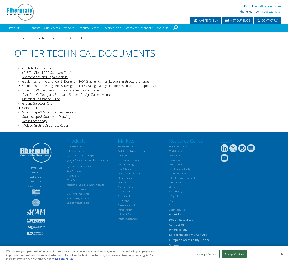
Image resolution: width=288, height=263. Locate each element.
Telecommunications (128, 205)
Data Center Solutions (128, 159)
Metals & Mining (126, 178)
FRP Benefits (32, 28)
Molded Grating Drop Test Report (45, 125)
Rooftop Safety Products (78, 198)
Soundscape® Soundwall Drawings (47, 116)
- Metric (155, 86)
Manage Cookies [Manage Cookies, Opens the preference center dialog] (206, 254)
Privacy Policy (36, 172)
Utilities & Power (126, 214)
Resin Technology (34, 121)
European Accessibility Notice (189, 240)
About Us (162, 28)
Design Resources (177, 209)
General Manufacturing (129, 173)
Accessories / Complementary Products (85, 184)
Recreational (124, 196)
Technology (123, 200)
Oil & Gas (122, 182)
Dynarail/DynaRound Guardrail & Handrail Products (87, 161)
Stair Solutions (74, 171)
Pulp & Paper (124, 191)
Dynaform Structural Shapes (80, 155)
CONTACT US (269, 20)
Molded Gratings (75, 146)
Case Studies (174, 155)
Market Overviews (177, 150)
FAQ (171, 200)
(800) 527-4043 (271, 11)
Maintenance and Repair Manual (45, 77)
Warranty (36, 181)
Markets (69, 28)
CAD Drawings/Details (179, 168)
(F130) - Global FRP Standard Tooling (48, 72)
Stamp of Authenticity (138, 28)
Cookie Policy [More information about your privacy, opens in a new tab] (64, 259)
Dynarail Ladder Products (79, 166)
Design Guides (175, 164)
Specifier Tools (112, 28)
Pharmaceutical (125, 187)
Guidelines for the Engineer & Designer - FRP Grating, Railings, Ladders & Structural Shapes (85, 81)
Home (18, 38)
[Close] (281, 253)
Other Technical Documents (66, 38)
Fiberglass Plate (74, 175)
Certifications (175, 182)
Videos (172, 187)
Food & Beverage (126, 168)
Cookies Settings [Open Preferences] (35, 185)
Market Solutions (126, 146)
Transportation (125, 209)
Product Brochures (178, 146)
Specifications (175, 159)
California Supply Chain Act (188, 235)
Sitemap (175, 245)
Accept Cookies (234, 254)
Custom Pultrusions (76, 189)
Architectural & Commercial (131, 150)
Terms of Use (36, 167)
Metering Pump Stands (78, 193)
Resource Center (88, 28)
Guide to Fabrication (36, 68)
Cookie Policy (36, 176)
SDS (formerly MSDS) (178, 191)
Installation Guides (178, 173)
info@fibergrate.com (268, 6)
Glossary (173, 205)
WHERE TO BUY (208, 20)
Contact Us (176, 224)
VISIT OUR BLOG (240, 20)
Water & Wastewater (128, 218)
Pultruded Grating (76, 150)
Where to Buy (178, 230)
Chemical (122, 155)
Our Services (52, 28)
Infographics (175, 196)
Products (15, 28)
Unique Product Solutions (79, 202)
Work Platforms (74, 180)
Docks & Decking (126, 164)
